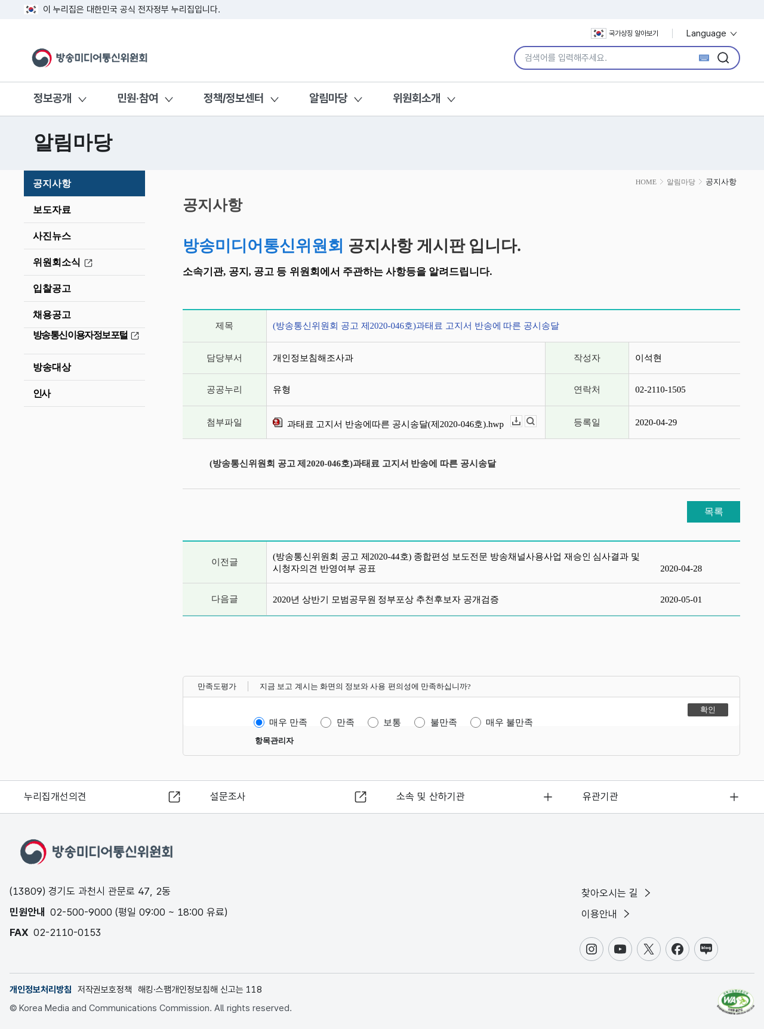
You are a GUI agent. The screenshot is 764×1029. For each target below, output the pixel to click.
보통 (392, 722)
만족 (346, 722)
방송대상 (52, 367)
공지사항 (52, 183)
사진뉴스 (52, 236)
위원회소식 (64, 262)
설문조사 (228, 796)
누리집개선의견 (55, 796)
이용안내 (606, 914)
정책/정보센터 (234, 98)
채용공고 (52, 315)
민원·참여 (137, 98)
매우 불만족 (509, 722)
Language (712, 33)
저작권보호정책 (105, 989)
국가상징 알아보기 (624, 33)
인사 (41, 393)
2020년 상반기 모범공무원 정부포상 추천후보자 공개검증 (386, 599)
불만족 (443, 722)
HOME (646, 182)
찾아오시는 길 (617, 892)
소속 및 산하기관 (430, 796)
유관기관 (600, 796)
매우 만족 (288, 722)
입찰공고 (52, 288)
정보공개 (52, 98)
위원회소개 (416, 98)
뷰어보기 (536, 421)
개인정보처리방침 (41, 989)
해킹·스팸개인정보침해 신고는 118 (200, 989)
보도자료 (52, 210)
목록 (713, 511)
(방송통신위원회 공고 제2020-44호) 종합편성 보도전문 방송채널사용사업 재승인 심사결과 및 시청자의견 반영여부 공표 (456, 562)
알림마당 (328, 98)
